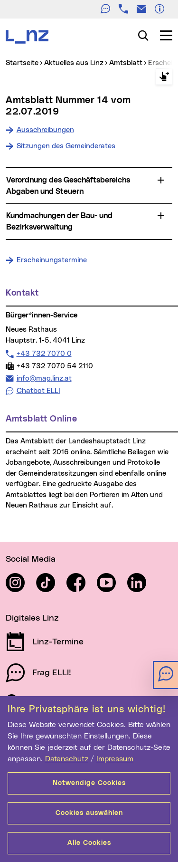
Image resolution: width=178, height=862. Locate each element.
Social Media (31, 559)
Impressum (114, 759)
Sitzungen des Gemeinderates (66, 146)
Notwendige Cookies (89, 783)
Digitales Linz (32, 618)
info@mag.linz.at (44, 378)
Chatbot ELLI (38, 390)
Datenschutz (66, 759)
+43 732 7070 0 (44, 353)
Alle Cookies (89, 843)
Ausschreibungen (45, 130)
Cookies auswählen (89, 813)
